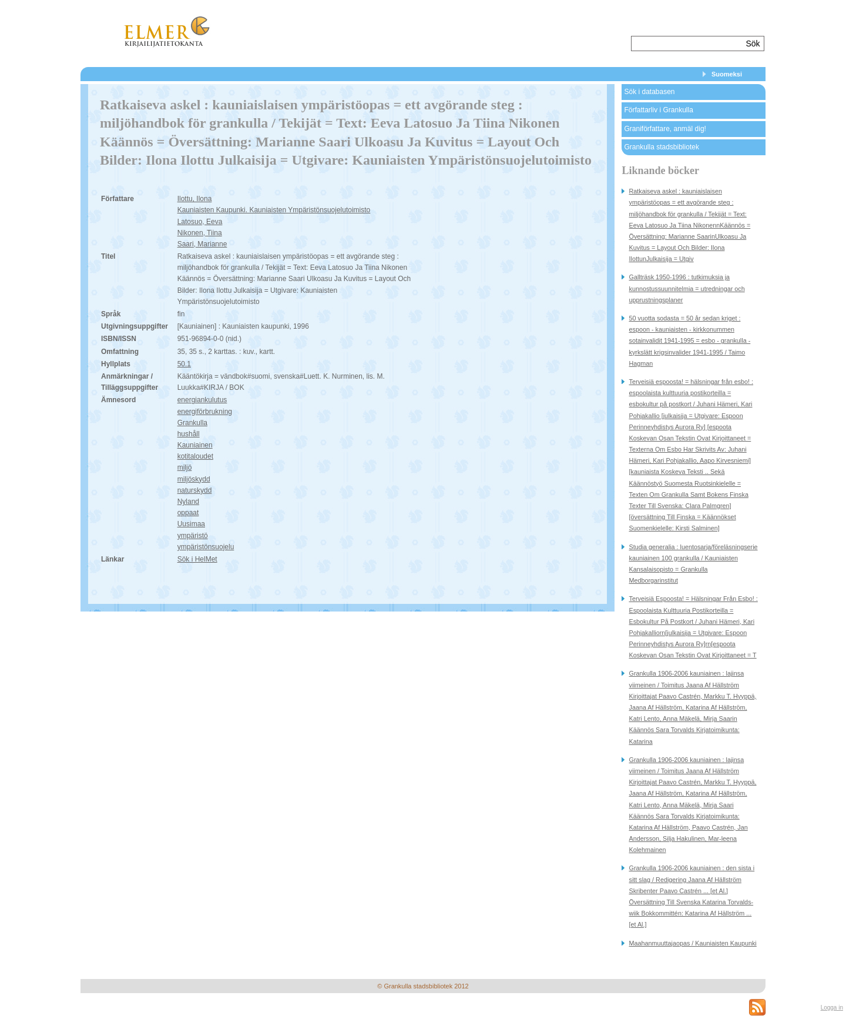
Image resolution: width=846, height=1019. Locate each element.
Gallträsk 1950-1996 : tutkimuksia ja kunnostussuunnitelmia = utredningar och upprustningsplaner (686, 288)
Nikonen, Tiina (199, 233)
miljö (184, 467)
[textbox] (687, 43)
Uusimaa (191, 524)
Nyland (188, 501)
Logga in (832, 1007)
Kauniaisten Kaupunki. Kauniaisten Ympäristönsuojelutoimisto (274, 210)
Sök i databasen (649, 92)
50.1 (184, 364)
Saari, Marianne (202, 244)
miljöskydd (193, 479)
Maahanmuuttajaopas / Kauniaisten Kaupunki (692, 943)
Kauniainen (195, 445)
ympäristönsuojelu (205, 547)
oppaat (188, 513)
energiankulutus (202, 400)
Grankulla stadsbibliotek (661, 147)
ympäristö (192, 536)
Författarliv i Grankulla (658, 110)
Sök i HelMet (197, 559)
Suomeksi (726, 74)
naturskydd (194, 490)
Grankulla (192, 423)
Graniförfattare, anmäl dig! (665, 129)
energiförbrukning (204, 411)
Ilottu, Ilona (194, 199)
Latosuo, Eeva (200, 222)
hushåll (188, 434)
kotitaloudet (195, 456)
